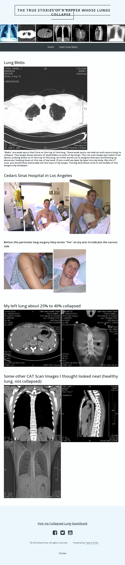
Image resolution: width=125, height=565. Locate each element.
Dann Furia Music (68, 47)
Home (51, 47)
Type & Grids (92, 542)
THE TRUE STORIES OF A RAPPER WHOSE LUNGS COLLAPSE (63, 12)
